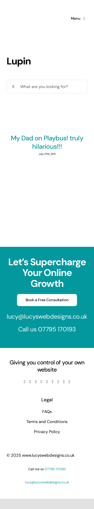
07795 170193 (57, 329)
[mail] (64, 382)
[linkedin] (47, 382)
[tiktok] (52, 382)
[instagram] (35, 382)
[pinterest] (58, 382)
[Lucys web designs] (28, 5)
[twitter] (30, 382)
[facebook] (24, 382)
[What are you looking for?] (47, 86)
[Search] (13, 86)
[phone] (69, 382)
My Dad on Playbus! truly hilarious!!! (47, 142)
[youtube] (41, 382)
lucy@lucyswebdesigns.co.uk (47, 316)
